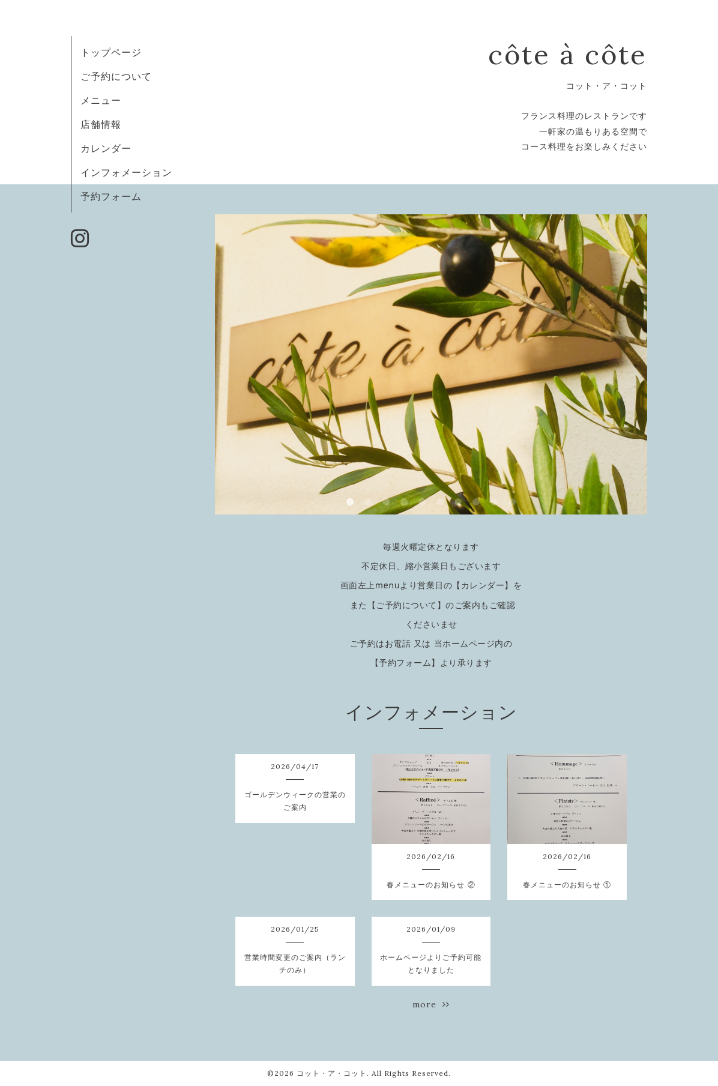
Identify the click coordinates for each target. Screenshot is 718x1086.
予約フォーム (111, 196)
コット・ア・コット (332, 1073)
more (431, 1004)
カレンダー (105, 148)
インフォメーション (126, 172)
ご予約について (116, 76)
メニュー (100, 100)
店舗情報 (100, 124)
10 (512, 502)
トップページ (111, 52)
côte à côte (567, 54)
